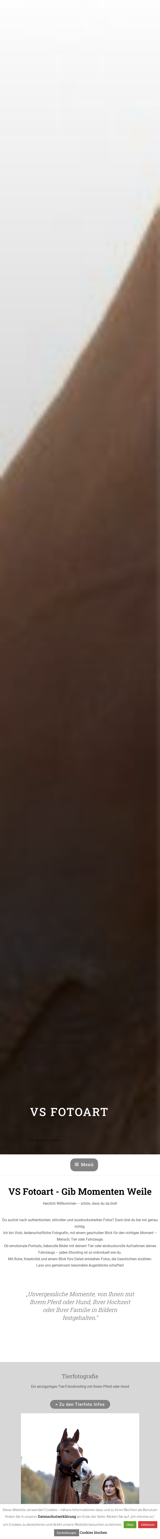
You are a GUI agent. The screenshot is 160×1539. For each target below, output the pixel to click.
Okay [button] (130, 1525)
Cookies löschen (93, 1532)
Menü (84, 1164)
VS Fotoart (69, 1111)
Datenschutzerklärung (57, 1516)
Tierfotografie (80, 1376)
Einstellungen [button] (66, 1533)
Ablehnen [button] (148, 1525)
